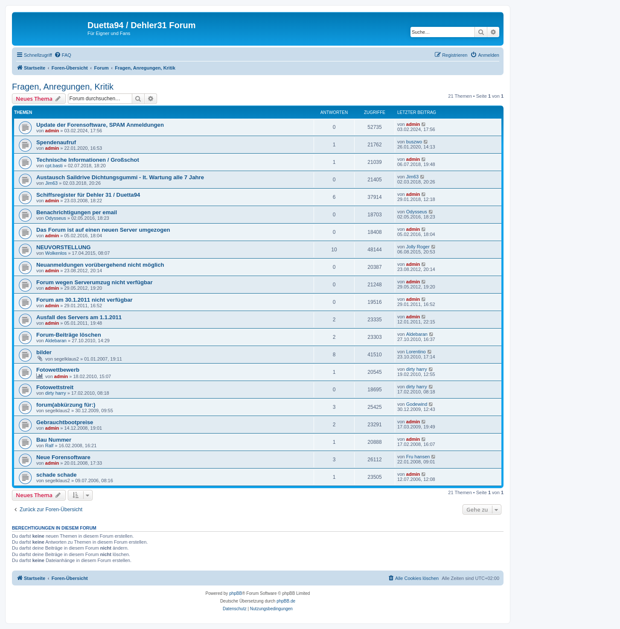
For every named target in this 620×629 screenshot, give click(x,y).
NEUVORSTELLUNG (63, 247)
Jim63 (51, 183)
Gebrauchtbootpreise (64, 422)
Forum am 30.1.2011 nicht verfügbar (84, 300)
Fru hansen (418, 456)
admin (52, 130)
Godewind (417, 404)
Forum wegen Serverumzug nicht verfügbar (94, 282)
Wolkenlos (56, 253)
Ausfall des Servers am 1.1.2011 (79, 317)
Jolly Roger (418, 246)
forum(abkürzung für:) (65, 405)
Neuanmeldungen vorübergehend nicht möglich (100, 265)
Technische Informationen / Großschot (87, 160)
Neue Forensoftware (63, 457)
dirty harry (416, 369)
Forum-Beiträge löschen (68, 335)
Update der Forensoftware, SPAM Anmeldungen (100, 125)
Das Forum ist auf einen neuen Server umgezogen (103, 230)
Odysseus (55, 218)
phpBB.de (286, 601)
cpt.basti (54, 165)
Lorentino (416, 351)
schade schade (56, 475)
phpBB (235, 593)
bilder (44, 352)
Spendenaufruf (56, 142)
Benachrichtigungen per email (76, 212)
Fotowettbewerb (57, 370)
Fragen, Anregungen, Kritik (63, 86)
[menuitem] (62, 55)
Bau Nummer (53, 440)
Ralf (49, 445)
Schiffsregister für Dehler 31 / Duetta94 (88, 195)
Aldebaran (56, 340)
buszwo (414, 141)
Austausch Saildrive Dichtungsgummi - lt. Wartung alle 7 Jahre (120, 177)
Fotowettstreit (54, 387)
